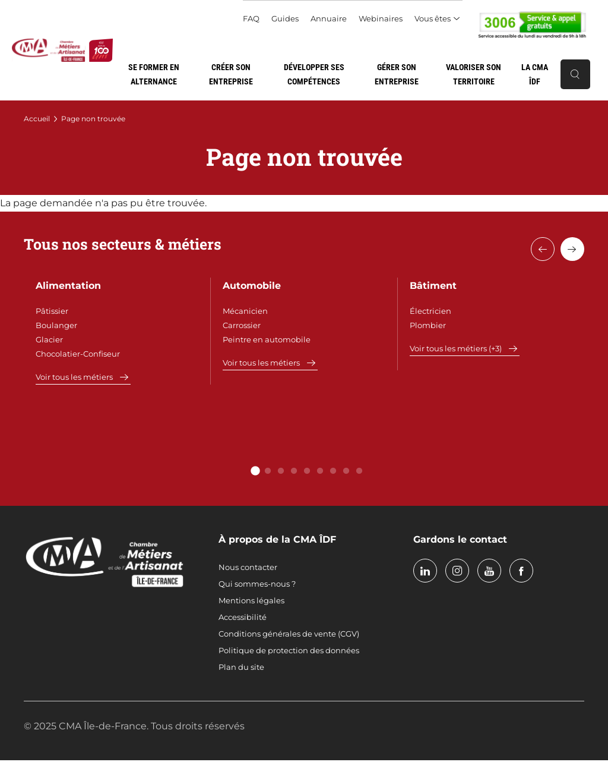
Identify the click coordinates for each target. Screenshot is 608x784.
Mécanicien (245, 311)
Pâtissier (52, 311)
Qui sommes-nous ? (257, 583)
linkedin (425, 571)
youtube (489, 571)
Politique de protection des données (288, 650)
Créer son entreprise (231, 74)
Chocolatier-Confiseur (78, 353)
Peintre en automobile (267, 339)
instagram (457, 571)
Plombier (428, 325)
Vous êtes (432, 18)
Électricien (430, 311)
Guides (285, 18)
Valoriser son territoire (473, 74)
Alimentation (68, 285)
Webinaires (381, 18)
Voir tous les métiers (74, 377)
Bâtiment (433, 285)
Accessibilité (242, 617)
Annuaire (329, 18)
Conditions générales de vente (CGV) (288, 633)
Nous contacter (247, 567)
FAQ (251, 18)
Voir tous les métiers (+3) (456, 348)
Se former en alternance (153, 74)
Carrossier (242, 325)
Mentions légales (251, 600)
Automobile (252, 285)
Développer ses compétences (314, 74)
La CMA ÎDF (534, 74)
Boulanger (56, 325)
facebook (521, 571)
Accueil (37, 118)
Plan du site (241, 667)
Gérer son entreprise (397, 74)
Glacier (49, 339)
